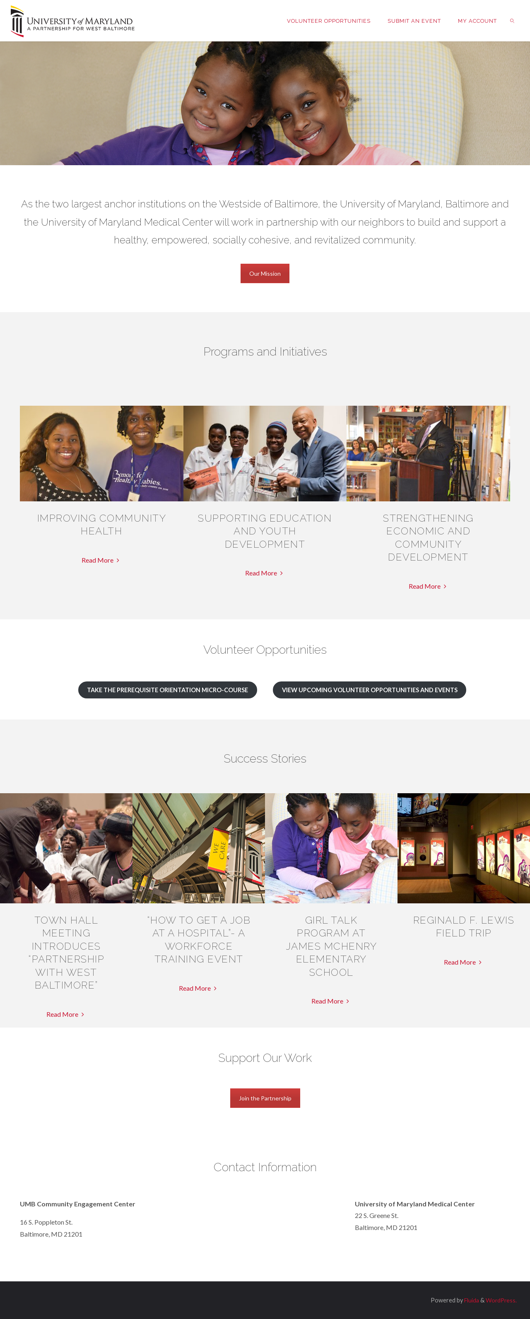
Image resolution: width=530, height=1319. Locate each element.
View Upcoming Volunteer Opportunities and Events (370, 689)
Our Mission (265, 273)
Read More (101, 560)
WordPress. (500, 1300)
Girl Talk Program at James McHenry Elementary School (331, 946)
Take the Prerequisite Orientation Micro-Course (167, 689)
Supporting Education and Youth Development (265, 531)
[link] (512, 20)
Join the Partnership (265, 1098)
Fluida (469, 1300)
